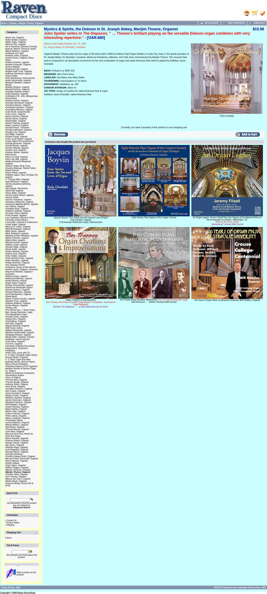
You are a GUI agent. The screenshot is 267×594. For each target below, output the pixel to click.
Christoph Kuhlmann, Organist (19, 107)
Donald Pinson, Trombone (18, 127)
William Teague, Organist (17, 467)
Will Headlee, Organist (16, 404)
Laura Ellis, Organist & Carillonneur (22, 222)
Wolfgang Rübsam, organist (18, 335)
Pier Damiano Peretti (15, 265)
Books (9, 85)
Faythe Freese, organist (17, 137)
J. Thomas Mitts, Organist (17, 179)
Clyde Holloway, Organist (17, 407)
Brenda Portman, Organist (18, 89)
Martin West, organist (15, 240)
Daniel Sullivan (12, 463)
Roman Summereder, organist (19, 285)
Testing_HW (11, 308)
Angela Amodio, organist (17, 69)
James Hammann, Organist (18, 400)
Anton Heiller (12, 76)
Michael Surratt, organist (17, 242)
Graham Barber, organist (17, 152)
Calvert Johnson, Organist (18, 413)
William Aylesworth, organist (18, 330)
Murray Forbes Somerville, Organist (22, 458)
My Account (209, 23)
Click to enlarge (227, 115)
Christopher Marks (14, 420)
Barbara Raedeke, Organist (18, 82)
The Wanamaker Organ (16, 314)
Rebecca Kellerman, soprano (19, 278)
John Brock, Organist (15, 386)
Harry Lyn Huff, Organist (17, 157)
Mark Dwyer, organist (15, 231)
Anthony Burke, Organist (17, 384)
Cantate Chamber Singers (18, 91)
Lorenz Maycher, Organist (17, 422)
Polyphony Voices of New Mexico (21, 267)
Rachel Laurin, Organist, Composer (22, 269)
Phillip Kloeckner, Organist (18, 263)
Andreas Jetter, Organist (17, 55)
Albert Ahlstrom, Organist (17, 51)
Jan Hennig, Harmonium (17, 188)
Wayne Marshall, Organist (17, 326)
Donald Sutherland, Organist (19, 130)
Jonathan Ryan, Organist (17, 209)
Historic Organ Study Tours (18, 166)
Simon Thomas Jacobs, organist (20, 299)
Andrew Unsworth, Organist (18, 64)
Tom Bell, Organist (14, 323)
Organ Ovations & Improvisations (81, 303)
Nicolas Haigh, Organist (16, 247)
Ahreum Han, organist (16, 44)
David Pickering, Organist (17, 123)
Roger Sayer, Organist (16, 283)
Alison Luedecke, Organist (18, 418)
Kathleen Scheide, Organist (18, 211)
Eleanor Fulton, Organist (17, 395)
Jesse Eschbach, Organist (18, 393)
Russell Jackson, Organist (18, 290)
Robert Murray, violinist (16, 281)
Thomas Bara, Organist (16, 380)
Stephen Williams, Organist (18, 303)
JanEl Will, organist (14, 191)
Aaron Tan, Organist (15, 37)
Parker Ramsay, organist (17, 251)
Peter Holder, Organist (16, 256)
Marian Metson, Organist (17, 425)
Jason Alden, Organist (16, 193)
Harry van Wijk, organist (17, 159)
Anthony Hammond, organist (19, 73)
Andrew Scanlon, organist (17, 62)
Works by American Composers (20, 373)
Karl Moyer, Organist (15, 427)
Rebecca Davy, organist (16, 276)
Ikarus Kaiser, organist (16, 173)
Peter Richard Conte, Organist (19, 258)
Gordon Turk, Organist (16, 150)
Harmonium (11, 155)
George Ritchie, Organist (17, 452)
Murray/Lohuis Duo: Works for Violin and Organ (19, 435)
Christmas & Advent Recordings (20, 346)
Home (4, 23)
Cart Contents (234, 23)
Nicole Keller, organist (16, 249)
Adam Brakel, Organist (16, 40)
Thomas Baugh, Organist (17, 382)
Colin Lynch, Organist (15, 114)
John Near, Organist (15, 431)
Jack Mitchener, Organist (17, 182)
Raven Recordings (26, 593)
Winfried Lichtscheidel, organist (20, 332)
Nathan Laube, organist (16, 245)
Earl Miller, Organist (15, 134)
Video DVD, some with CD (18, 353)
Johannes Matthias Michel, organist (22, 204)
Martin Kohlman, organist (17, 238)
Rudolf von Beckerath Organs (19, 287)
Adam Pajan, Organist (16, 42)
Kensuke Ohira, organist (17, 213)
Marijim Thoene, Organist (31, 23)
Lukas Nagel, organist (16, 224)
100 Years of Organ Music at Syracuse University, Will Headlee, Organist (227, 300)
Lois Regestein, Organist (17, 449)
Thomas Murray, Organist (17, 429)
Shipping (10, 525)
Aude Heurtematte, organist (18, 80)
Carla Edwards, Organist (17, 94)
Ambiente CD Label (15, 53)
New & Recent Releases (17, 364)
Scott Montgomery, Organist (18, 294)
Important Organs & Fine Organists (22, 366)
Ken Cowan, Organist (15, 391)
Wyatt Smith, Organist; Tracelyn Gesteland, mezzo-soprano (20, 338)
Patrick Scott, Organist (16, 254)
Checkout (257, 23)
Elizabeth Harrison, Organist (18, 402)
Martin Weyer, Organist (16, 481)
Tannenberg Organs (15, 375)
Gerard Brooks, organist (17, 146)
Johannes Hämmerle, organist (19, 202)
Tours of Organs (13, 377)
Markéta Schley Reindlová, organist (22, 236)
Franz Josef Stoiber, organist (19, 139)
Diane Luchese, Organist (17, 125)
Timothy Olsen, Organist (17, 317)
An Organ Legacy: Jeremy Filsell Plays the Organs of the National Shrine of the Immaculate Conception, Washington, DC (227, 220)
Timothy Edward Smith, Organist (20, 456)
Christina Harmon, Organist (18, 105)
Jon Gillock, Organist (15, 206)
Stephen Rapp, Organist (17, 447)
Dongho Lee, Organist (16, 132)
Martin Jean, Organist (16, 411)
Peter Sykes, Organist (16, 465)
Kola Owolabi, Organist (16, 215)
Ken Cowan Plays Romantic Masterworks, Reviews (154, 301)
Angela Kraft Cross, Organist (19, 71)
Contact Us (11, 520)
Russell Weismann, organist (18, 292)
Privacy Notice (12, 523)
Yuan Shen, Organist (15, 341)
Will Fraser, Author (14, 328)
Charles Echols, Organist (17, 100)
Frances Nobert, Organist (17, 440)
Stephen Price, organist (16, 301)
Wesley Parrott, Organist (17, 443)
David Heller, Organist (16, 121)
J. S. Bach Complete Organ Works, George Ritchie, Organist (21, 356)
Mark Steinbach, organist (17, 233)
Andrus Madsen (13, 67)
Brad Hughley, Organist (16, 409)
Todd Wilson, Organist (16, 321)
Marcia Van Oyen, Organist (18, 479)
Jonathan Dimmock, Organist (19, 389)
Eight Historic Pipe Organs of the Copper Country (154, 217)
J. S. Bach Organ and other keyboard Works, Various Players (20, 360)
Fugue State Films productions (20, 141)
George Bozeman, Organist (18, 143)
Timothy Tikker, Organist (17, 474)
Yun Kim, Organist (14, 344)
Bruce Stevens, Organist (17, 461)
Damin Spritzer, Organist (17, 116)
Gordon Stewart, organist (17, 148)
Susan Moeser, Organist (17, 305)
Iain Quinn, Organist (15, 445)
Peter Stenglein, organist (17, 260)
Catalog (13, 23)
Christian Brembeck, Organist (19, 103)
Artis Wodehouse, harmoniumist (20, 78)
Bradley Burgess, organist (17, 87)
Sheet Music (11, 296)
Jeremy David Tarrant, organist (20, 195)
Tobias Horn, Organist (16, 319)
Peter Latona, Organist (16, 416)
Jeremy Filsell (12, 197)
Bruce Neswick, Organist (17, 438)
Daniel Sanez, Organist (16, 118)
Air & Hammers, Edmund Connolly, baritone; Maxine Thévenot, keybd (21, 47)
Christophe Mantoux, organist (19, 109)
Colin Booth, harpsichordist (18, 112)
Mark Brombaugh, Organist (18, 229)
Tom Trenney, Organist (16, 476)
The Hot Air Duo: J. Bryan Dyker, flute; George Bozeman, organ (20, 311)
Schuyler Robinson (14, 454)
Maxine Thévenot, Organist (18, 470)
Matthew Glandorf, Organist (18, 398)
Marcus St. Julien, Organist (18, 227)
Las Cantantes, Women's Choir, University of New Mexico (20, 219)
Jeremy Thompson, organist (18, 200)
